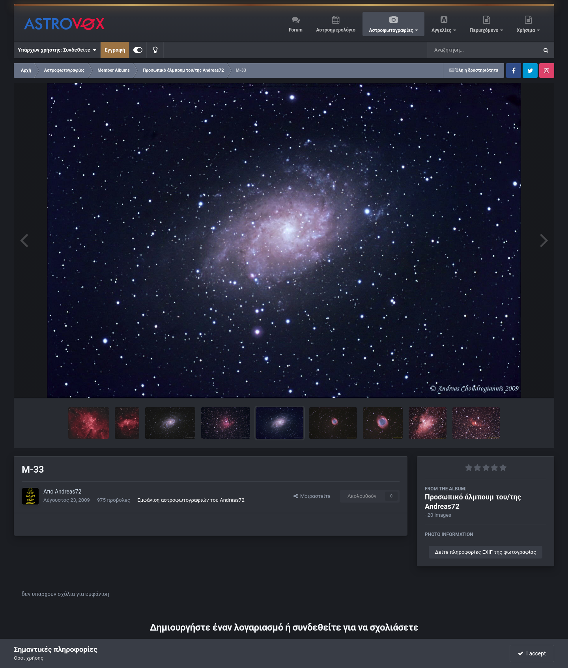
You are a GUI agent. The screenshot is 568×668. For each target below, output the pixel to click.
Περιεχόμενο (485, 30)
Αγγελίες (442, 30)
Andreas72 (68, 491)
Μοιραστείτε (312, 496)
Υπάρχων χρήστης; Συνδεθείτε (57, 50)
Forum (296, 30)
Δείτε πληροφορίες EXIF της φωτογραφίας (485, 552)
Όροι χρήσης (28, 658)
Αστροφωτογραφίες (392, 30)
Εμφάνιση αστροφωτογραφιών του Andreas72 (190, 500)
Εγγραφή (115, 50)
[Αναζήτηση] (467, 50)
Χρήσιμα (526, 30)
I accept (532, 653)
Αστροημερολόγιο (335, 30)
